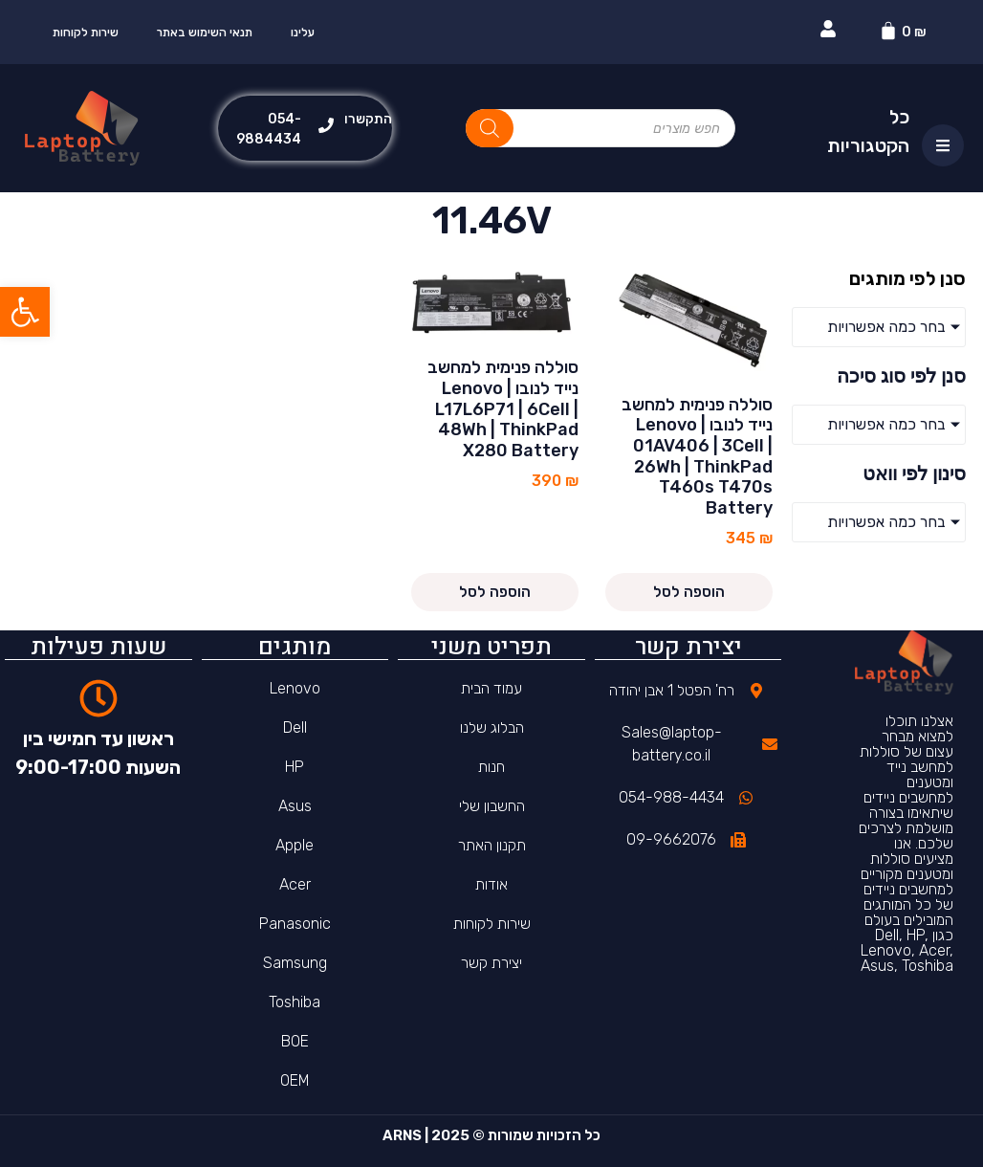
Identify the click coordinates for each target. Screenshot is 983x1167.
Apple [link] (294, 845)
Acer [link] (295, 884)
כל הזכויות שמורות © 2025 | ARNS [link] (491, 1135)
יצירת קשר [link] (491, 963)
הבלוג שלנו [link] (492, 727)
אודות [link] (491, 884)
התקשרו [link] (368, 119)
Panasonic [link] (295, 923)
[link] (25, 312)
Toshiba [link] (294, 1002)
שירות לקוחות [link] (86, 32)
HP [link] (294, 767)
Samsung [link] (295, 963)
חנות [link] (491, 767)
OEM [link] (295, 1080)
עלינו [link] (303, 32)
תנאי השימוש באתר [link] (204, 32)
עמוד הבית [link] (491, 688)
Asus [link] (295, 806)
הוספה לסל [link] (689, 592)
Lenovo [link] (295, 688)
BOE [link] (295, 1041)
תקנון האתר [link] (492, 845)
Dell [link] (295, 727)
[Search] (489, 128)
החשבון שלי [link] (492, 806)
